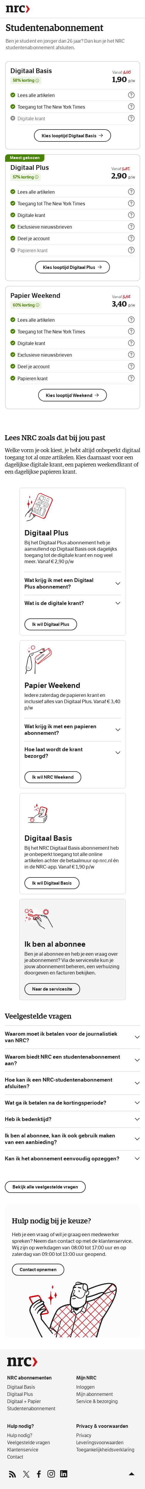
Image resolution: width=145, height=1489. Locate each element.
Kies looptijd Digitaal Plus (72, 267)
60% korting (27, 306)
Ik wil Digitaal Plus (50, 624)
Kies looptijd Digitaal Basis (72, 135)
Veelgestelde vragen (28, 1442)
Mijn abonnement (94, 1394)
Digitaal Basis (21, 1387)
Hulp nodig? (20, 1426)
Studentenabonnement (31, 1408)
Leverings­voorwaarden (100, 1442)
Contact (15, 1456)
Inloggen (85, 1387)
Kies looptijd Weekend (72, 395)
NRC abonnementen (29, 1378)
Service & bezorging (97, 1401)
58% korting (27, 81)
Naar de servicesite (52, 989)
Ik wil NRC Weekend (53, 777)
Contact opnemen (38, 1283)
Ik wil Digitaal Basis (52, 883)
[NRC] (18, 9)
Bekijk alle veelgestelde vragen (45, 1187)
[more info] (131, 95)
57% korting (27, 178)
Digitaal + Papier (24, 1401)
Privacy (83, 1435)
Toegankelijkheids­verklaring (105, 1449)
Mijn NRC (86, 1378)
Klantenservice (22, 1449)
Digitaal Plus (20, 1394)
